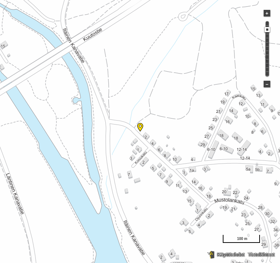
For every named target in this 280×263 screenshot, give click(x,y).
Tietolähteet (261, 255)
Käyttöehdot (231, 255)
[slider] (267, 29)
